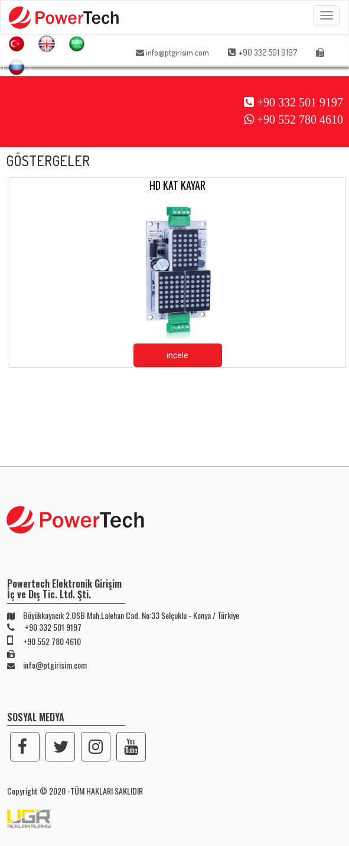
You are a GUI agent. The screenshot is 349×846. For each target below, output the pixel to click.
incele (177, 355)
